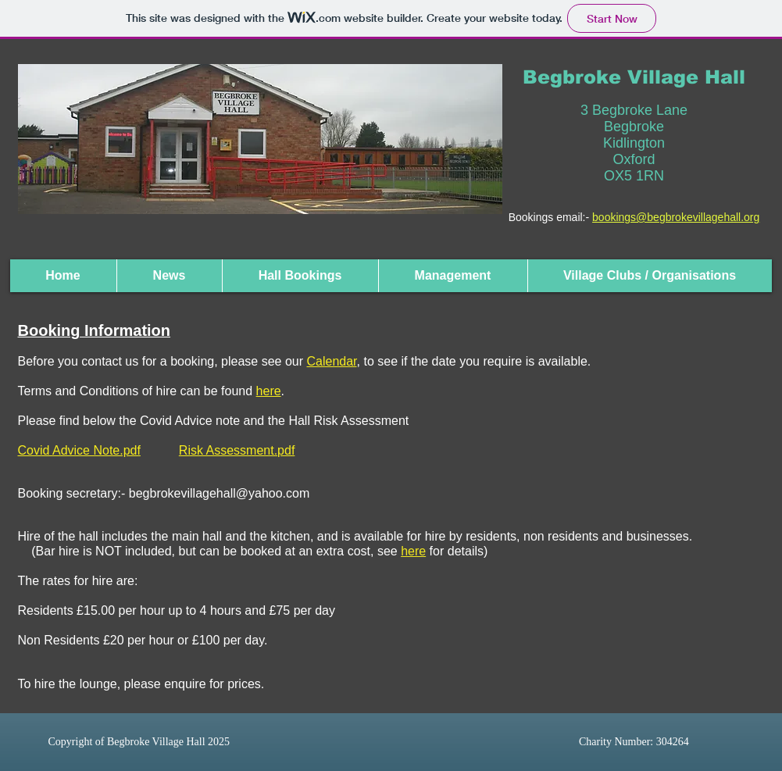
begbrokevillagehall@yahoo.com (219, 493)
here (413, 551)
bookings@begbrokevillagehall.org (675, 217)
